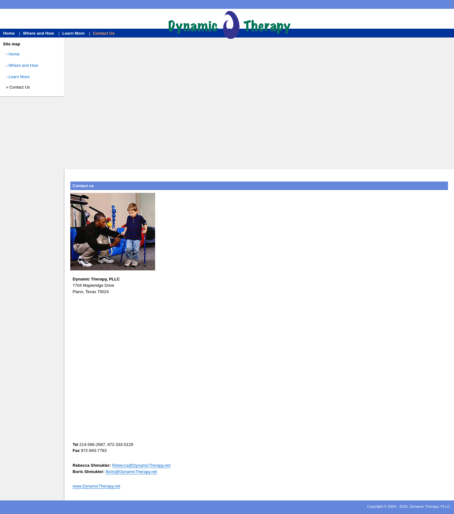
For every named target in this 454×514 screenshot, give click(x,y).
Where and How (39, 33)
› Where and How (22, 65)
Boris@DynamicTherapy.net (131, 471)
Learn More (73, 33)
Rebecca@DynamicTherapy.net (141, 465)
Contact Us (103, 33)
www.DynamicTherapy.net (96, 486)
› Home (13, 54)
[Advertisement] (259, 105)
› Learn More (18, 76)
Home (9, 33)
